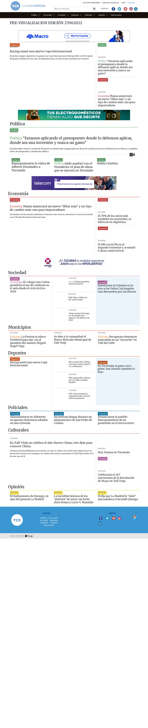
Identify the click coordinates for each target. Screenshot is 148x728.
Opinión (101, 15)
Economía (47, 15)
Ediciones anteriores (110, 3)
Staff (123, 3)
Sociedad (61, 15)
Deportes (75, 15)
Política (34, 15)
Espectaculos (116, 15)
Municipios (15, 439)
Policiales (88, 15)
